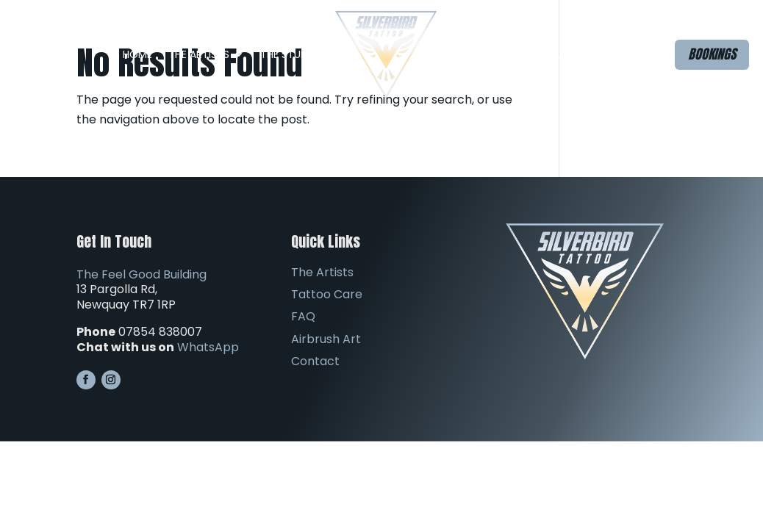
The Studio (289, 54)
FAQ (463, 54)
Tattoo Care (326, 294)
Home (137, 54)
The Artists (198, 54)
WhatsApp (208, 347)
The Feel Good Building (141, 274)
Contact (614, 54)
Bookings (712, 54)
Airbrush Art (538, 54)
